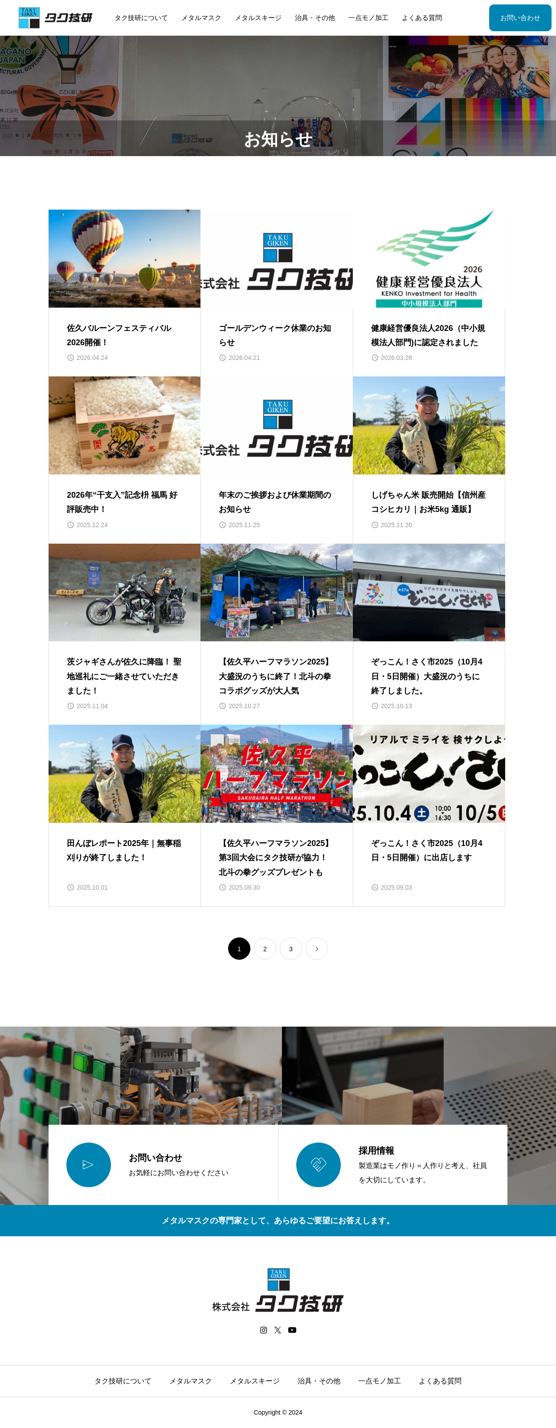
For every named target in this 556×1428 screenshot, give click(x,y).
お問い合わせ (520, 17)
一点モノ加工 (368, 17)
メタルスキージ (258, 17)
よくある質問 (422, 17)
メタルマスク (201, 17)
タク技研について (141, 17)
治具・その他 (315, 17)
